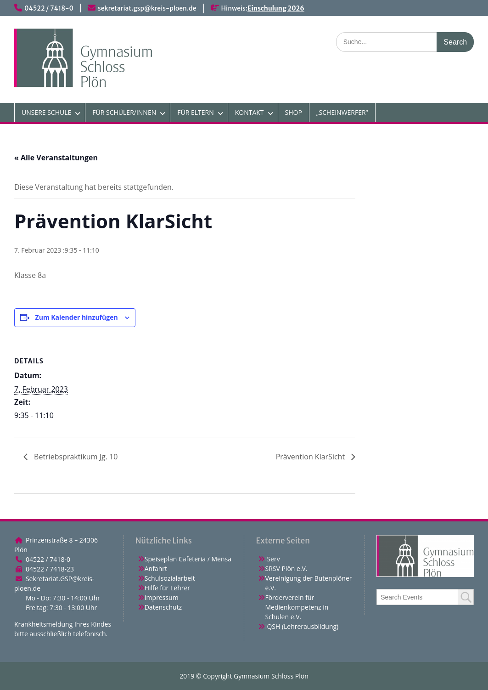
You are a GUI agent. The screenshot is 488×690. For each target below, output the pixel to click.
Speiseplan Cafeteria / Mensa (188, 558)
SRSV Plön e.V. (286, 568)
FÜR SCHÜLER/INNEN (124, 112)
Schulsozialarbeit (170, 578)
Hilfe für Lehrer (167, 587)
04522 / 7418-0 (48, 8)
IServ (272, 558)
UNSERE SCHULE (46, 112)
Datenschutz (163, 607)
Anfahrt (156, 568)
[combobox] (425, 597)
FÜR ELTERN (195, 112)
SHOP (293, 112)
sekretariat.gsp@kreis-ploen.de (147, 8)
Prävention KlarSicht (311, 457)
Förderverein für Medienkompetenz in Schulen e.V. (296, 607)
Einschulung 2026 (275, 8)
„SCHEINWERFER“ (342, 112)
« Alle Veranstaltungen (56, 158)
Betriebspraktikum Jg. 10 (75, 457)
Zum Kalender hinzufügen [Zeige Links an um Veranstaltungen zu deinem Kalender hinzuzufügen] (76, 317)
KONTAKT (249, 112)
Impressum (162, 597)
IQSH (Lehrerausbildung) (301, 626)
